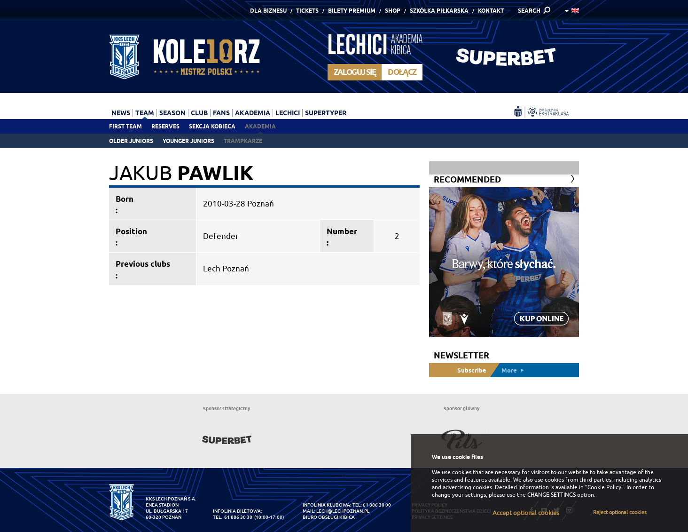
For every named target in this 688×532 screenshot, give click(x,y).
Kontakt (491, 10)
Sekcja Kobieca (212, 126)
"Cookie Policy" (604, 487)
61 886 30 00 (377, 505)
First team (125, 126)
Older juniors (131, 140)
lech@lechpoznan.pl (342, 511)
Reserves (165, 126)
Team (144, 113)
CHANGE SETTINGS (551, 495)
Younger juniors (188, 140)
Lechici (287, 113)
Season (172, 113)
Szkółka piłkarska (439, 10)
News (120, 113)
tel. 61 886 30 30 (232, 517)
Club (199, 113)
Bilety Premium (351, 10)
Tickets (307, 10)
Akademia (260, 126)
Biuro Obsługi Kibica (329, 517)
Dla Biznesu (268, 10)
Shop (392, 10)
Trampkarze (243, 140)
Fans (221, 113)
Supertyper (325, 113)
